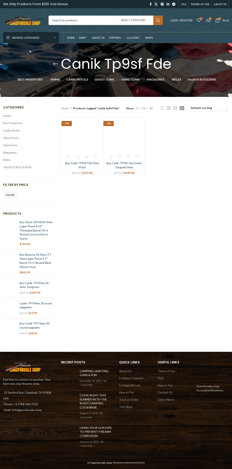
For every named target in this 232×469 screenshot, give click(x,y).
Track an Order (128, 399)
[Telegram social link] (174, 4)
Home (65, 108)
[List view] (162, 108)
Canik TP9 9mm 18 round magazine (36, 305)
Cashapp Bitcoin (129, 385)
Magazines (10, 152)
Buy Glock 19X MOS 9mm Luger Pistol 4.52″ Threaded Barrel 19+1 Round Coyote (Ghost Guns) (36, 230)
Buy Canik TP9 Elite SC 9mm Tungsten (34, 285)
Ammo (7, 115)
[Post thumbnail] (69, 378)
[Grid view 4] (182, 108)
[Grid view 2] (169, 108)
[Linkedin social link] (168, 4)
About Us (125, 371)
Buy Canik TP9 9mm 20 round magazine (34, 325)
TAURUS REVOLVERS (17, 167)
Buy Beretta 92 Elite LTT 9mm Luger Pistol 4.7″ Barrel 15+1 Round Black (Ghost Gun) (36, 261)
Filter (10, 195)
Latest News (166, 399)
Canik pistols (11, 130)
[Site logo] (23, 20)
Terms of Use (166, 371)
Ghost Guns (11, 138)
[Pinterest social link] (162, 4)
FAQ (160, 378)
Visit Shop (125, 407)
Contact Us (165, 392)
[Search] (106, 20)
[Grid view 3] (175, 108)
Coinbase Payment (131, 378)
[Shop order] (209, 108)
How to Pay (126, 392)
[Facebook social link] (150, 4)
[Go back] (56, 64)
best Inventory (12, 123)
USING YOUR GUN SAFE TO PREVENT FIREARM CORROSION (96, 432)
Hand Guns (10, 145)
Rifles (7, 160)
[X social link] (156, 4)
